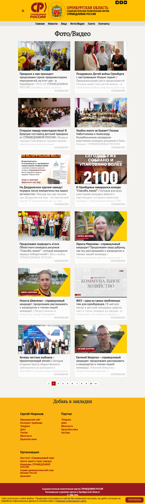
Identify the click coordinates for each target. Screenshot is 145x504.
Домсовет (25, 476)
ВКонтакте (26, 436)
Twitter (24, 432)
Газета (91, 23)
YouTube (65, 432)
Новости (52, 23)
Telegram (25, 426)
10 (91, 384)
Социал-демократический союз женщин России (37, 471)
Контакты (104, 23)
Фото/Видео (77, 23)
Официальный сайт (30, 419)
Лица (64, 23)
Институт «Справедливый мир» (37, 458)
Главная (40, 23)
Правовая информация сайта (70, 501)
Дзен (22, 429)
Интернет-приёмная (31, 423)
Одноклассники (28, 439)
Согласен (134, 500)
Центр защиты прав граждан (36, 461)
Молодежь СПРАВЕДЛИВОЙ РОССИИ (35, 465)
